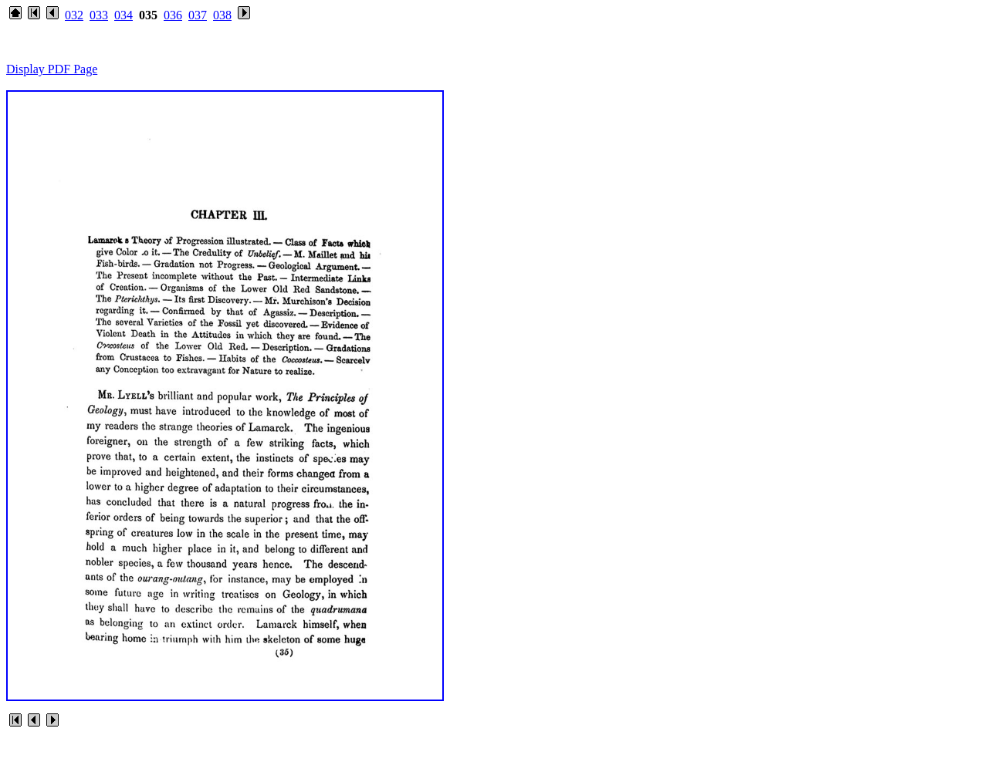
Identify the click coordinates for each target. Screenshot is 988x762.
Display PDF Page (51, 69)
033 (99, 15)
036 (173, 15)
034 (123, 15)
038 (222, 15)
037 (197, 15)
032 (74, 15)
